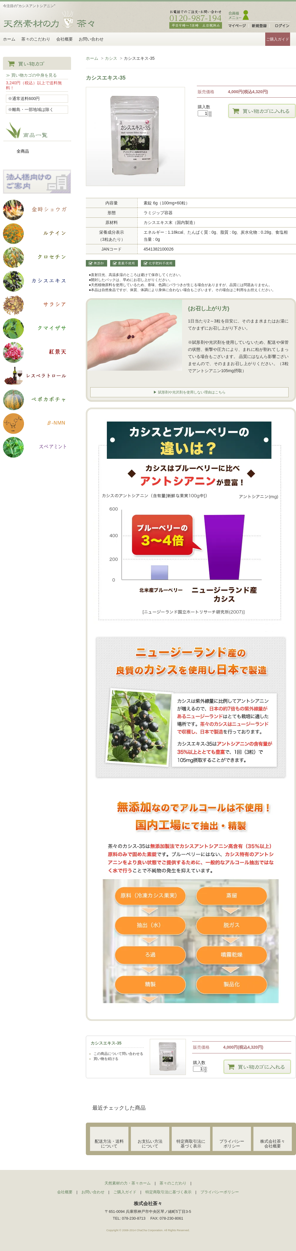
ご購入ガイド (277, 39)
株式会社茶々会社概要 (272, 1142)
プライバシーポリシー (231, 1142)
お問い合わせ (91, 39)
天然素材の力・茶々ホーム (127, 1181)
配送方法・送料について (109, 1142)
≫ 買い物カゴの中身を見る (31, 75)
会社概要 (64, 39)
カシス (111, 58)
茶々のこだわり (35, 39)
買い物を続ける (106, 1057)
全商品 (23, 151)
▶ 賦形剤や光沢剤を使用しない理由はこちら (189, 391)
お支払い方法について (150, 1142)
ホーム (9, 39)
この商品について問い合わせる (118, 1052)
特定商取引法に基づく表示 (190, 1142)
